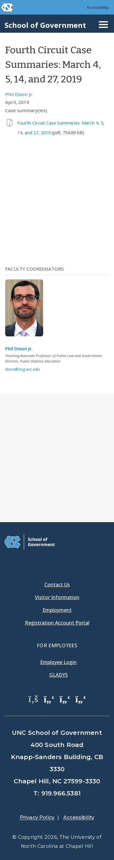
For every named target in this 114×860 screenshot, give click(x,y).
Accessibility (98, 7)
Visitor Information (57, 597)
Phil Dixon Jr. (19, 94)
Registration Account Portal (57, 622)
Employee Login (58, 662)
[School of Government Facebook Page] (33, 698)
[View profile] (26, 310)
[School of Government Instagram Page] (81, 698)
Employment (57, 610)
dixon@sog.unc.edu (22, 369)
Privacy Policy (37, 817)
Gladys (58, 675)
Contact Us (57, 584)
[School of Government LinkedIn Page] (65, 698)
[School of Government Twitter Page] (49, 698)
